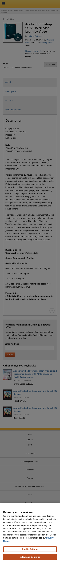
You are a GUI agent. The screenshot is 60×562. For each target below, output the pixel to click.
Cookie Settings (30, 549)
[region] (30, 532)
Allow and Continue (30, 557)
